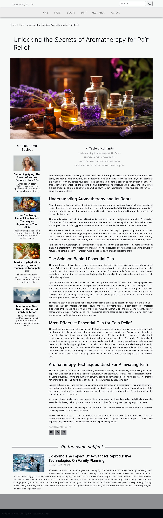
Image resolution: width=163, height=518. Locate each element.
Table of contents (101, 148)
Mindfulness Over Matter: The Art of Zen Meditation (27, 309)
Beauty (71, 12)
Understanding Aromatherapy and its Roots (100, 153)
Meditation (98, 12)
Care (45, 12)
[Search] (133, 3)
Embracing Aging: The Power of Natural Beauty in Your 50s (27, 177)
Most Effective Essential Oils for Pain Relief (99, 161)
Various (115, 12)
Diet (83, 12)
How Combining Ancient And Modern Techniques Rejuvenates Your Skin (27, 221)
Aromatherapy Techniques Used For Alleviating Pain (100, 165)
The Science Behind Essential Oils (100, 157)
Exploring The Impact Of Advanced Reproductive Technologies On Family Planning (90, 458)
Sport (57, 12)
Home (13, 25)
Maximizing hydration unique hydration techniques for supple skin (27, 267)
